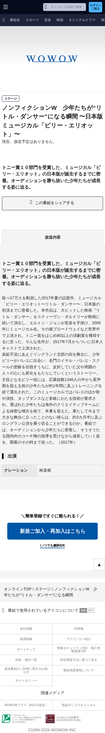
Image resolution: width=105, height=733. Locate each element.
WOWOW (25, 7)
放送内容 (52, 237)
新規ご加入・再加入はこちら (52, 531)
